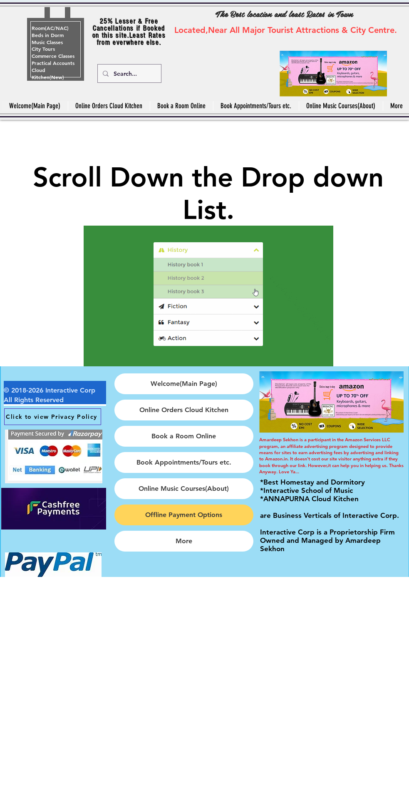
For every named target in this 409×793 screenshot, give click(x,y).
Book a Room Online (183, 436)
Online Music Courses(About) (184, 488)
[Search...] (129, 73)
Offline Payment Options (183, 515)
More (184, 541)
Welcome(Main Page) (184, 384)
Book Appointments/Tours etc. (183, 462)
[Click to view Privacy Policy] (52, 416)
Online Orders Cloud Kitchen (183, 410)
